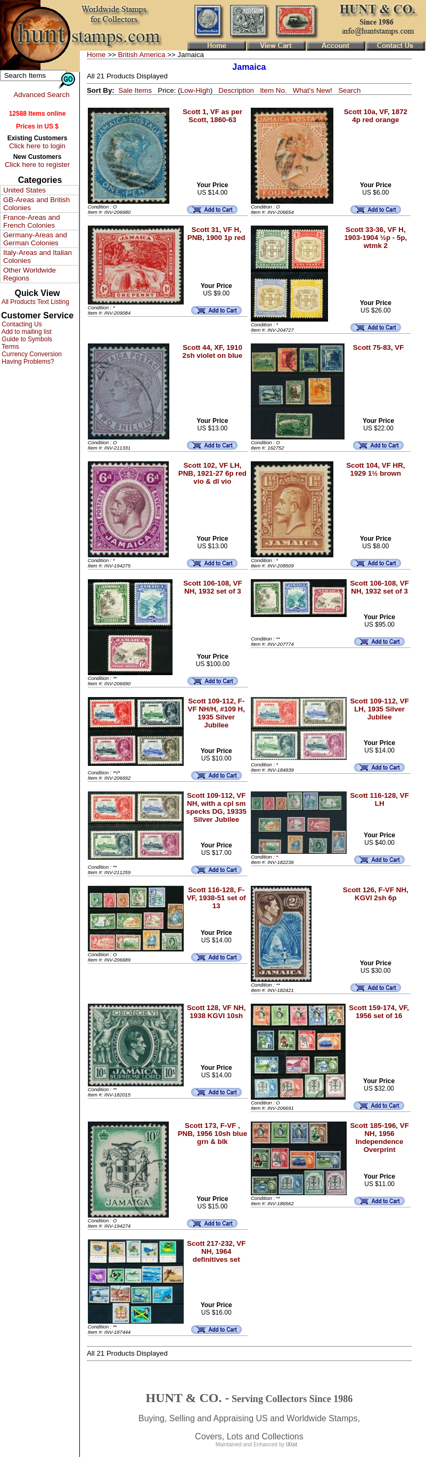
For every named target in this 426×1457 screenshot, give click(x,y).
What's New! (312, 90)
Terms (9, 346)
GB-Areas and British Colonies (36, 204)
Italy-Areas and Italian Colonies (37, 257)
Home (96, 55)
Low (186, 90)
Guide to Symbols (26, 339)
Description (236, 90)
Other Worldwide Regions (29, 274)
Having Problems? (27, 361)
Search (349, 90)
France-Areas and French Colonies (31, 221)
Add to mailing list (26, 331)
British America (141, 55)
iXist (291, 1444)
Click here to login (37, 146)
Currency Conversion (31, 354)
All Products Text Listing (34, 302)
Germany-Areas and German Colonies (35, 239)
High (202, 90)
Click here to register (37, 165)
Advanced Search (41, 95)
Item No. (273, 90)
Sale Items (135, 90)
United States (24, 190)
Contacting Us (21, 324)
